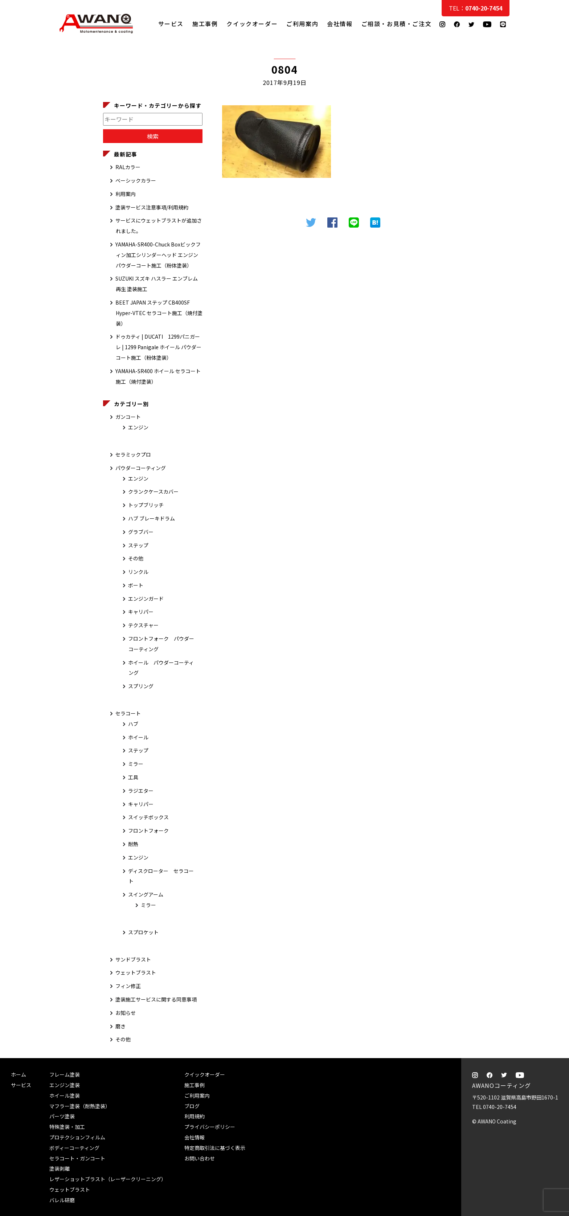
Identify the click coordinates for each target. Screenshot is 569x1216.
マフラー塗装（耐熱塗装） (79, 1106)
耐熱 (133, 844)
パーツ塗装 (62, 1116)
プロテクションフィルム (77, 1137)
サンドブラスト (133, 959)
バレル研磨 (62, 1200)
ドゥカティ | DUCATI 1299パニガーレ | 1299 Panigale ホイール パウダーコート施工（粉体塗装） (158, 347)
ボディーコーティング (74, 1147)
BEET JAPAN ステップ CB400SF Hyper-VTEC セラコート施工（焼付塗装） (158, 313)
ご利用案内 (302, 23)
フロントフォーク (148, 830)
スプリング (140, 686)
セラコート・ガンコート (77, 1158)
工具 (133, 777)
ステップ (138, 545)
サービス (171, 23)
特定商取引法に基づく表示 (214, 1147)
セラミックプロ (133, 454)
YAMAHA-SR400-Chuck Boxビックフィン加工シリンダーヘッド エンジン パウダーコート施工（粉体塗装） (158, 255)
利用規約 (194, 1116)
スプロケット (143, 932)
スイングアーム (145, 894)
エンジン (138, 427)
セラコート (128, 713)
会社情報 (339, 23)
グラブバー (140, 531)
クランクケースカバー (153, 491)
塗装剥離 (59, 1168)
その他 (135, 558)
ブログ (192, 1106)
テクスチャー (143, 625)
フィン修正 (128, 985)
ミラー (135, 763)
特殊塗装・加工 (67, 1126)
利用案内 (125, 193)
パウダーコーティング (140, 468)
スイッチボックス (148, 817)
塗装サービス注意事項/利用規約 (151, 207)
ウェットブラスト (135, 972)
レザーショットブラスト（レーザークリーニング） (107, 1179)
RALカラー (127, 167)
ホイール (138, 737)
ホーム (18, 1074)
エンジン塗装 (64, 1085)
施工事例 (205, 23)
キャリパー (140, 611)
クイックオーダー (252, 23)
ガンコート (128, 416)
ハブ (133, 723)
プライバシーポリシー (209, 1126)
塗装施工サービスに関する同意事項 (156, 999)
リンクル (138, 571)
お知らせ (125, 1012)
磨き (120, 1026)
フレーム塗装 (64, 1074)
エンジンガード (146, 598)
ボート (135, 585)
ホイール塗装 (64, 1095)
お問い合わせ (199, 1158)
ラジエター (140, 790)
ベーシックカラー (135, 180)
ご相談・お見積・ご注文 (556, 146)
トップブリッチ (146, 505)
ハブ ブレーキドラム (151, 518)
